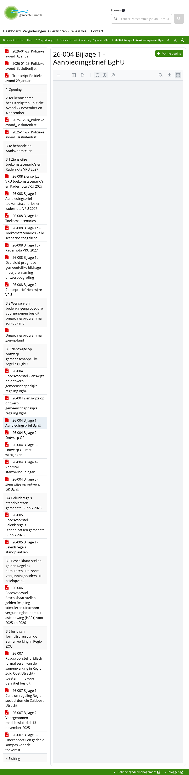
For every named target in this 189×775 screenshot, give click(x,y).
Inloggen (175, 772)
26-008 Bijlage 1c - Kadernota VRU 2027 (22, 248)
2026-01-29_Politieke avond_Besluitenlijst (24, 66)
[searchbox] (141, 19)
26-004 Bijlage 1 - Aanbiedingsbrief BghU (23, 423)
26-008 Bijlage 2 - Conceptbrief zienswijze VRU (23, 289)
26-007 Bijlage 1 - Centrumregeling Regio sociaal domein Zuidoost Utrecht (24, 698)
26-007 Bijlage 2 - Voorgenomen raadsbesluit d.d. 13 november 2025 (21, 720)
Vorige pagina (169, 53)
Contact (97, 31)
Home (30, 40)
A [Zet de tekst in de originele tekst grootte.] (168, 40)
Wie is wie (79, 31)
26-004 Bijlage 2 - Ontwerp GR (21, 435)
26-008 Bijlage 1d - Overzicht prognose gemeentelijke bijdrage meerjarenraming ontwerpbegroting (23, 267)
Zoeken (116, 10)
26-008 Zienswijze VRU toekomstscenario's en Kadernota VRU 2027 (24, 181)
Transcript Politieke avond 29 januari (24, 78)
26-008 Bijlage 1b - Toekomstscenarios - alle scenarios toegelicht (24, 233)
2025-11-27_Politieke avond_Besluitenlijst (24, 134)
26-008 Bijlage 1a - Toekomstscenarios (22, 218)
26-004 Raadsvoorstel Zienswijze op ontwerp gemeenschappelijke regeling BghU (24, 381)
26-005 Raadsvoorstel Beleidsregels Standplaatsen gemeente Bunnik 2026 (25, 525)
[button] (179, 19)
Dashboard (12, 31)
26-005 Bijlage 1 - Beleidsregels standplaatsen (21, 547)
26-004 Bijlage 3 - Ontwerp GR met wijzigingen (21, 450)
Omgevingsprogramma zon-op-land (23, 335)
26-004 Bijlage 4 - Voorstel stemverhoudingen (21, 467)
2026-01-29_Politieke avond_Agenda (24, 54)
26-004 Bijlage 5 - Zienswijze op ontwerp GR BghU (22, 484)
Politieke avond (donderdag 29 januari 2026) (85, 40)
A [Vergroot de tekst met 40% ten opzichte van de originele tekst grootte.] (182, 40)
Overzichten (57, 31)
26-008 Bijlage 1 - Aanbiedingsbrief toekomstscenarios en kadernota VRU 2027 (22, 201)
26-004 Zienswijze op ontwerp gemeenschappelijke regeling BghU (24, 405)
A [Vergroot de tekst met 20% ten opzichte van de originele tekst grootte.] (175, 40)
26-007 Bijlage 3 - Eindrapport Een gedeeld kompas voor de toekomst (24, 742)
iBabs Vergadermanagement (138, 772)
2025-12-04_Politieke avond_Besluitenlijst (24, 122)
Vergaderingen (34, 31)
